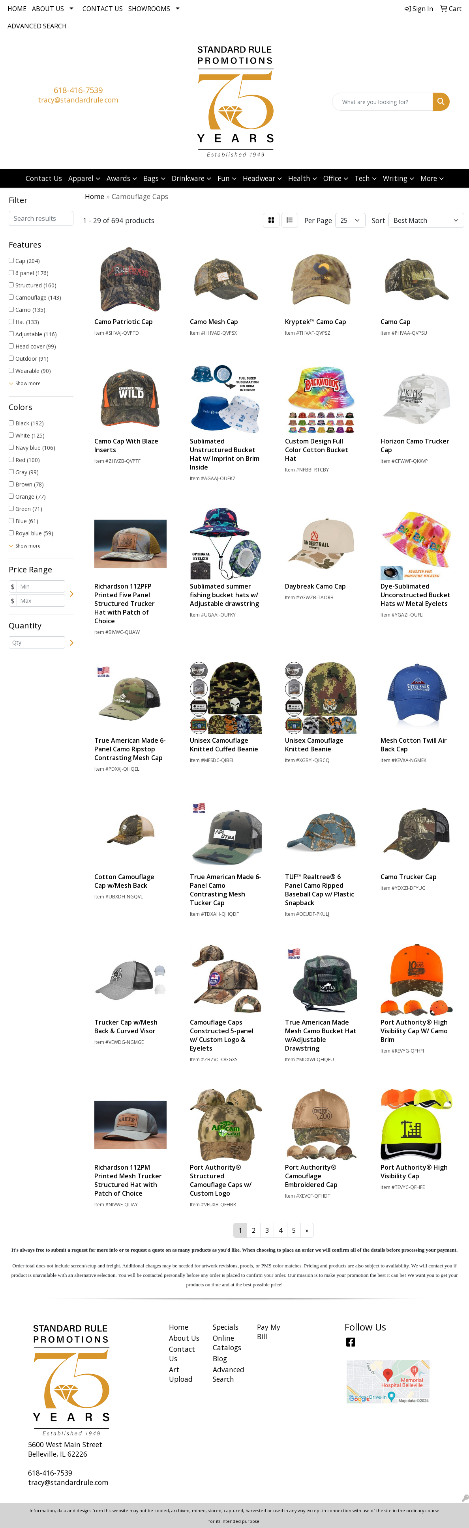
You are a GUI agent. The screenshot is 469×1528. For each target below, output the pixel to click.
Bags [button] (151, 178)
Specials (225, 1327)
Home (17, 8)
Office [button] (332, 178)
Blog (220, 1358)
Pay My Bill (268, 1331)
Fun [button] (224, 178)
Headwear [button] (259, 178)
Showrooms (149, 8)
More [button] (428, 178)
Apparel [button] (81, 178)
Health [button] (299, 178)
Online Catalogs (227, 1342)
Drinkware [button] (188, 178)
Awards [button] (118, 178)
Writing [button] (395, 178)
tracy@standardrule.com (78, 99)
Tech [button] (362, 178)
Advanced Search (37, 26)
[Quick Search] (382, 102)
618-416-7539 (78, 90)
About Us (48, 8)
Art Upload (181, 1374)
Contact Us (103, 8)
